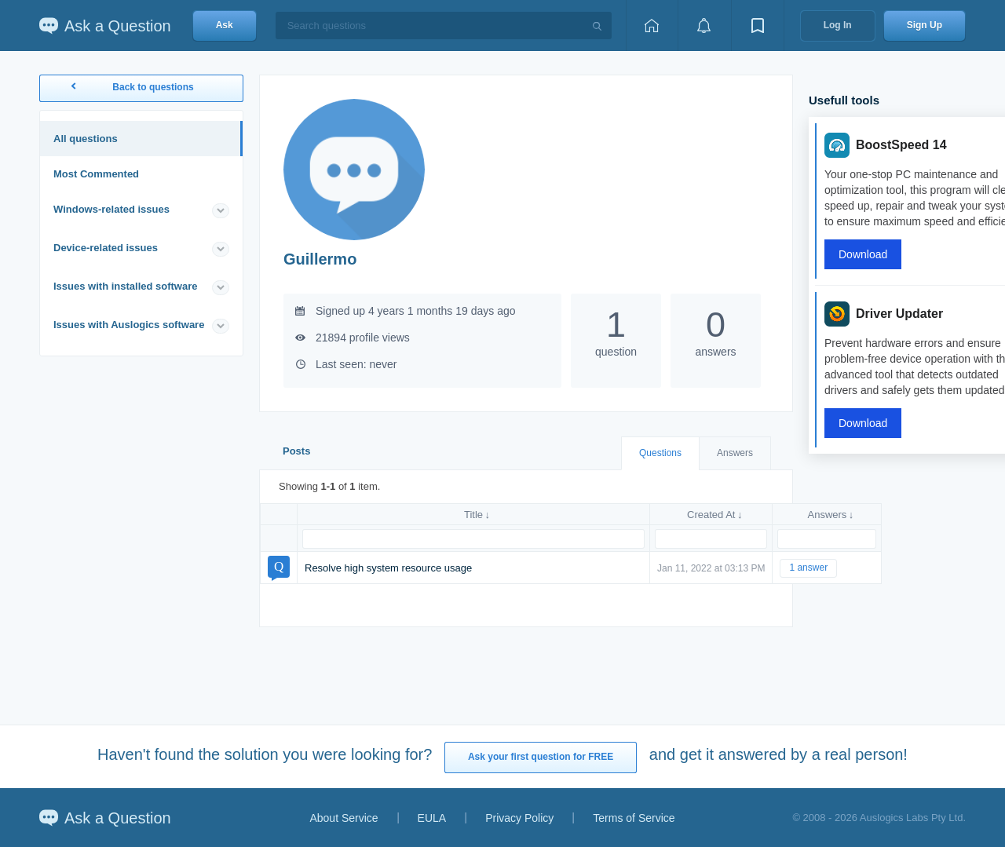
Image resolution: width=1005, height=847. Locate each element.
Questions (660, 452)
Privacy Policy (519, 818)
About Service (343, 818)
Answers (735, 452)
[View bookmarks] (757, 25)
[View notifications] (704, 25)
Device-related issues (105, 248)
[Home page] (652, 25)
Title (473, 514)
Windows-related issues (111, 209)
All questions (85, 138)
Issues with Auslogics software (128, 324)
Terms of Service (633, 818)
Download (863, 254)
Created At (711, 514)
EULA (432, 818)
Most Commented (96, 174)
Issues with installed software (125, 286)
